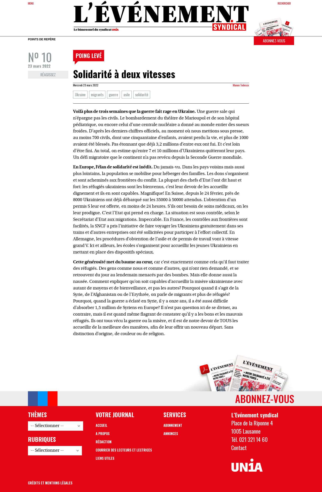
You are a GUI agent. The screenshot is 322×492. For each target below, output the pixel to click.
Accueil (101, 425)
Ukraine (80, 94)
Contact (239, 447)
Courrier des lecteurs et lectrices (124, 450)
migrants (97, 94)
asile (126, 94)
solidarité (141, 94)
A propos (103, 433)
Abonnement (172, 425)
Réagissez (48, 74)
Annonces (170, 433)
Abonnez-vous (274, 40)
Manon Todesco (241, 85)
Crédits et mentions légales (50, 482)
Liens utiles (105, 458)
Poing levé (89, 55)
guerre (113, 94)
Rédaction (104, 441)
